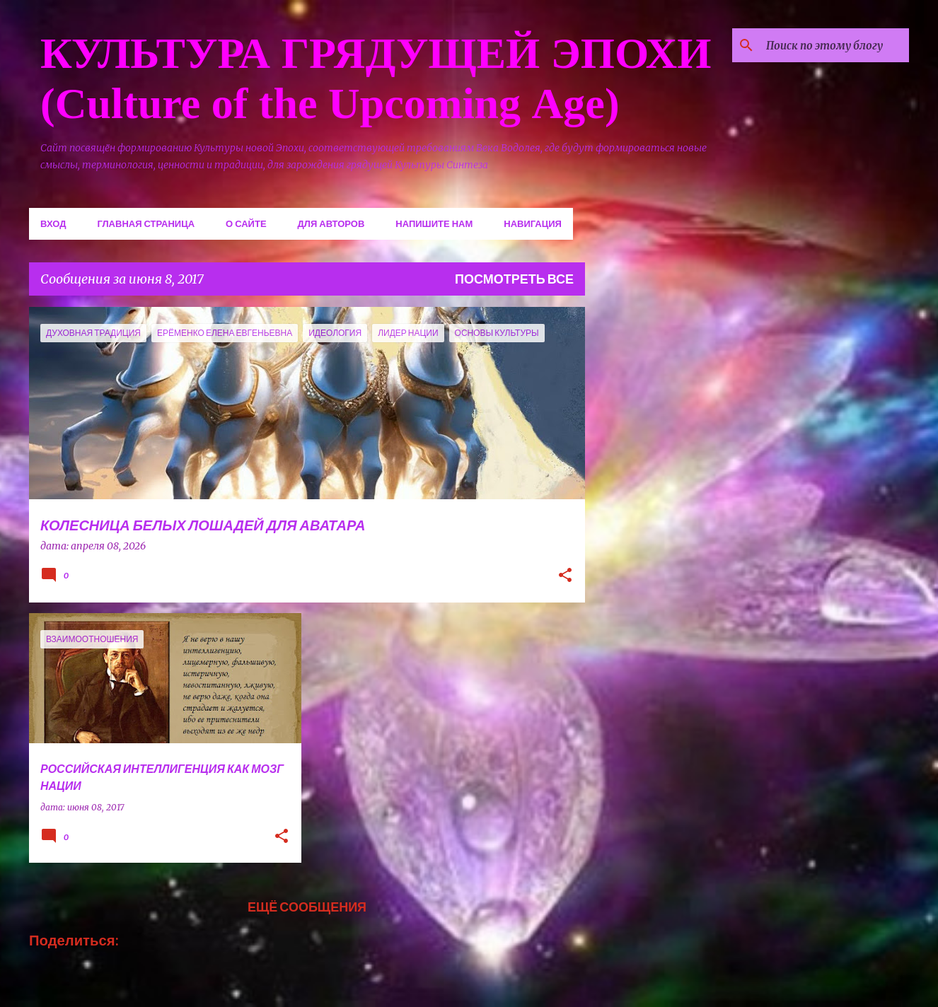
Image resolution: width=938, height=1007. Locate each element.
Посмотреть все (514, 278)
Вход (53, 223)
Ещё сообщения (307, 906)
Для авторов (331, 223)
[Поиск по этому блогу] (834, 45)
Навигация (533, 223)
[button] (565, 576)
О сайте (246, 223)
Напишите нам (434, 223)
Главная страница (146, 223)
